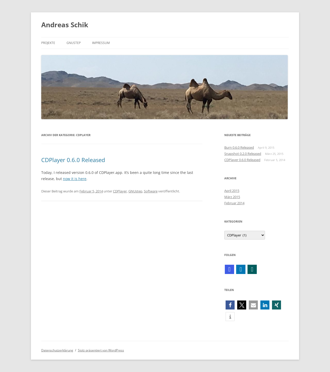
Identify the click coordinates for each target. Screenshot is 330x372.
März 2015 (232, 196)
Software (151, 191)
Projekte (48, 43)
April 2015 (231, 190)
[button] (230, 304)
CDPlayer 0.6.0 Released (73, 160)
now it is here (74, 178)
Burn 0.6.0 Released (239, 147)
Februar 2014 (234, 203)
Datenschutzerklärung (57, 350)
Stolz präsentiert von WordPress (101, 350)
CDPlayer (120, 191)
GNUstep (74, 43)
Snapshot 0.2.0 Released (242, 153)
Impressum (101, 43)
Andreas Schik (64, 24)
